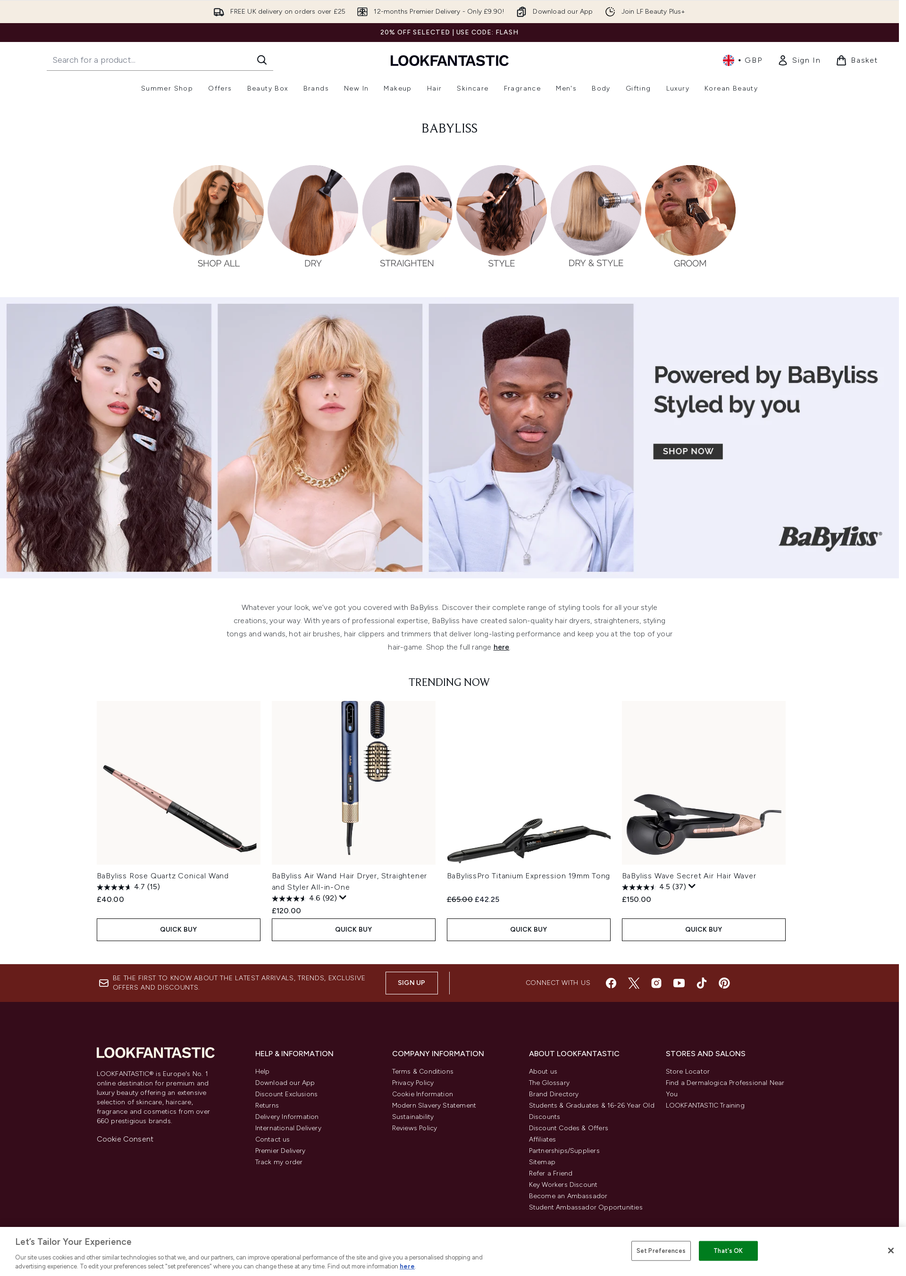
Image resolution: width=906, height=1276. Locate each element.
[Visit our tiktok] (701, 990)
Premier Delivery (280, 1158)
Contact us (272, 1147)
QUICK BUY (178, 930)
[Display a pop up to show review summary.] (343, 897)
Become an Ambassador (568, 1204)
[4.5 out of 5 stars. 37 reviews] (654, 887)
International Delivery (288, 1136)
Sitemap (542, 1170)
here (502, 646)
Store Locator (688, 1079)
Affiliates (542, 1147)
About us (543, 1079)
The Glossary (549, 1090)
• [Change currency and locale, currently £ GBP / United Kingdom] (742, 60)
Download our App (285, 1090)
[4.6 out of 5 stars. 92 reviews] (304, 898)
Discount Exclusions (286, 1102)
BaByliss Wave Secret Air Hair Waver (689, 875)
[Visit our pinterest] (724, 990)
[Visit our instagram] (656, 990)
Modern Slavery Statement (434, 1113)
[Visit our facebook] (611, 990)
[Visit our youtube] (679, 990)
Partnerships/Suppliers (564, 1158)
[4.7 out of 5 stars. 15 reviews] (128, 887)
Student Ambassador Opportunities (586, 1215)
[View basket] (857, 60)
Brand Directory (554, 1102)
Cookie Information (422, 1102)
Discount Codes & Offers (569, 1136)
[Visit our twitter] (633, 990)
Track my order (279, 1170)
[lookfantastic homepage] (450, 60)
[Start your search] (160, 60)
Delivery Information (287, 1124)
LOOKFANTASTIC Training (705, 1113)
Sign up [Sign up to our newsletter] (411, 990)
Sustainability (413, 1124)
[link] (799, 60)
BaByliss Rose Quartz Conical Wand (163, 875)
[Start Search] (262, 60)
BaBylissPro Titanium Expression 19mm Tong (529, 875)
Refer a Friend (551, 1181)
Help (262, 1079)
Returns (267, 1113)
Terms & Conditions (423, 1079)
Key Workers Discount (563, 1192)
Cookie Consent (125, 1146)
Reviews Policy (414, 1136)
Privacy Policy (413, 1090)
